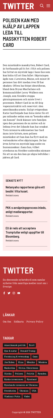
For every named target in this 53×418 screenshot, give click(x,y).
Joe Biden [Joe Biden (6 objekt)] (9, 362)
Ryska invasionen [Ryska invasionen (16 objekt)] (13, 379)
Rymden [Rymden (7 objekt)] (42, 373)
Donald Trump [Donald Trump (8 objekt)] (27, 351)
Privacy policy (34, 321)
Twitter (18, 6)
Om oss (7, 321)
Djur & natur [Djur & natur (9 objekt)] (10, 351)
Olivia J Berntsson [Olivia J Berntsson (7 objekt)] (28, 368)
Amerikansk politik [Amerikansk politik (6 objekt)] (15, 345)
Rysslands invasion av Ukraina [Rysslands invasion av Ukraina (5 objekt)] (20, 385)
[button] (42, 5)
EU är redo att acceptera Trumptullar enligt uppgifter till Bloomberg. (25, 232)
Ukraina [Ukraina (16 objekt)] (24, 390)
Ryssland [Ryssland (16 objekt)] (32, 379)
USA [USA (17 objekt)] (34, 390)
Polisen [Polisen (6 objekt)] (19, 373)
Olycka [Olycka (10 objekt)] (7, 373)
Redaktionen (12, 195)
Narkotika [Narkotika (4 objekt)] (9, 368)
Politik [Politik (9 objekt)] (30, 373)
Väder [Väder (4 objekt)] (27, 396)
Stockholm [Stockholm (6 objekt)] (10, 390)
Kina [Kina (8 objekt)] (20, 362)
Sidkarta (19, 321)
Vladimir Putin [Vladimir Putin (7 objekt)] (12, 396)
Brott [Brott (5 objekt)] (31, 345)
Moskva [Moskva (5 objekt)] (42, 362)
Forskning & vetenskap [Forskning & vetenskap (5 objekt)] (16, 356)
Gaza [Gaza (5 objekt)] (35, 356)
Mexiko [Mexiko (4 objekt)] (31, 362)
